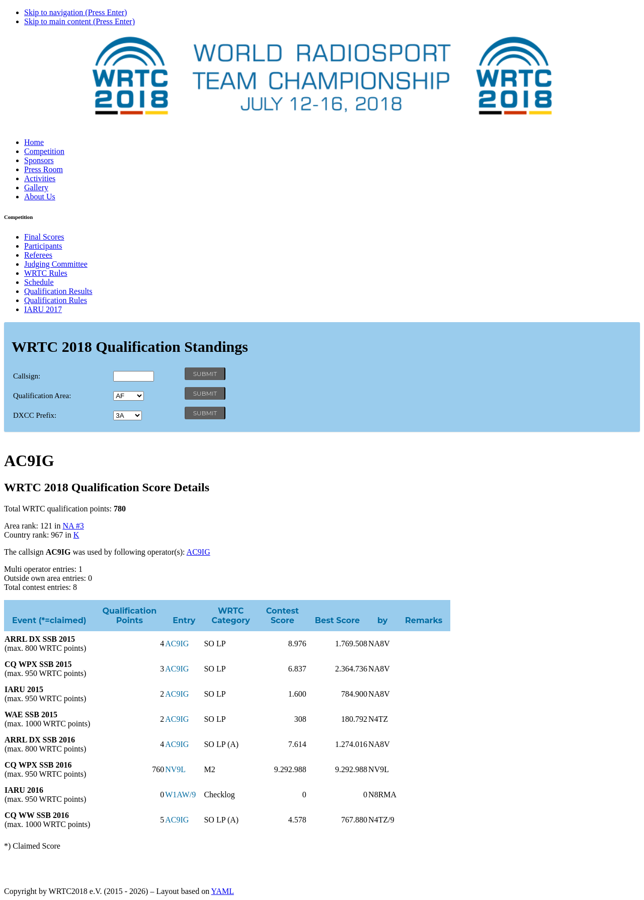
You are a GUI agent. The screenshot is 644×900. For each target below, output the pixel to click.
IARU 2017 (43, 309)
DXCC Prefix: (34, 415)
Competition (44, 151)
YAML (222, 891)
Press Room (43, 169)
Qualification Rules (55, 300)
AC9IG (198, 552)
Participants (43, 246)
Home (34, 142)
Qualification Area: (42, 396)
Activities (39, 178)
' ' (128, 396)
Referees (38, 255)
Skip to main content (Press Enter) (79, 21)
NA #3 (73, 525)
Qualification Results (58, 291)
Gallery (36, 187)
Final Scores (44, 237)
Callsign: (26, 376)
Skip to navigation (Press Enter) (75, 12)
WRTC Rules (45, 273)
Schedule (39, 282)
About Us (39, 196)
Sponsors (39, 160)
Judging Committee (56, 264)
